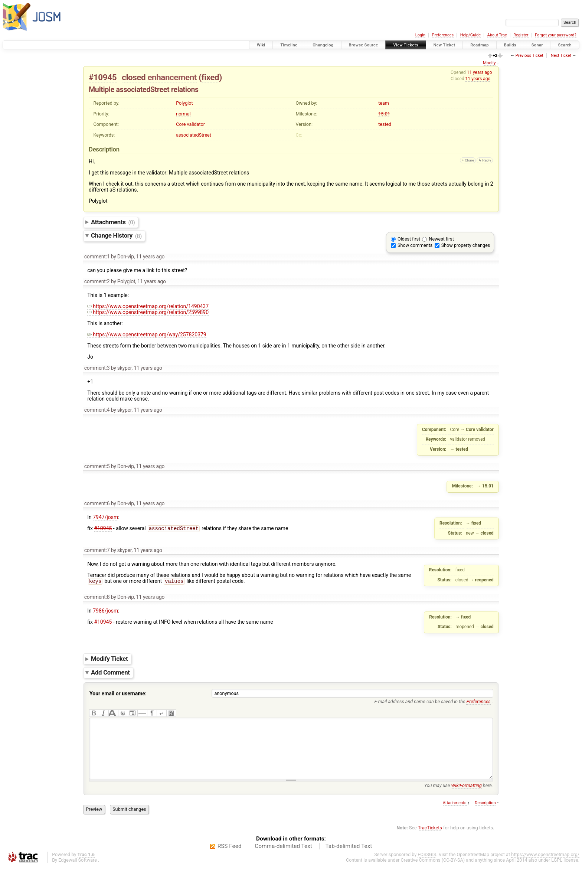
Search (565, 45)
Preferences (443, 35)
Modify (489, 63)
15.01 (384, 114)
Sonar (537, 45)
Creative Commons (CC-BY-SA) (433, 871)
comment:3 (97, 368)
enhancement (172, 77)
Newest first (441, 239)
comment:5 (97, 466)
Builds (510, 45)
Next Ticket (561, 55)
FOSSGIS (427, 865)
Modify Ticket (109, 658)
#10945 (103, 77)
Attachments (113, 222)
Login (420, 35)
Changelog (323, 45)
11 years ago (479, 72)
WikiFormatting (466, 796)
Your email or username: (118, 693)
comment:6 (97, 503)
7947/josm (105, 517)
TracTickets (430, 839)
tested (384, 124)
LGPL (556, 871)
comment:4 (97, 410)
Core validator (190, 124)
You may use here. (458, 796)
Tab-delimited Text (348, 857)
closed (134, 77)
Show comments (415, 245)
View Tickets (405, 45)
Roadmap (479, 45)
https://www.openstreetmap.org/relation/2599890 (148, 312)
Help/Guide (470, 35)
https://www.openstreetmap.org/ (545, 865)
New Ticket (444, 45)
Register (520, 35)
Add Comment (110, 672)
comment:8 (97, 597)
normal (183, 114)
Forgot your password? (555, 35)
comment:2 (97, 281)
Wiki (261, 45)
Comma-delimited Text (283, 857)
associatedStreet (193, 135)
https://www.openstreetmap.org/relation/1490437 (148, 306)
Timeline (288, 45)
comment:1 (97, 257)
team (383, 103)
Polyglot (184, 103)
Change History (116, 235)
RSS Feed (230, 857)
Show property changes (465, 245)
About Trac (497, 35)
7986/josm (105, 611)
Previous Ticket (529, 55)
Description (485, 814)
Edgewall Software (77, 871)
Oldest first (409, 239)
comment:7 (97, 550)
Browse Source (363, 45)
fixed (210, 77)
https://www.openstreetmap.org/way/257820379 (146, 334)
